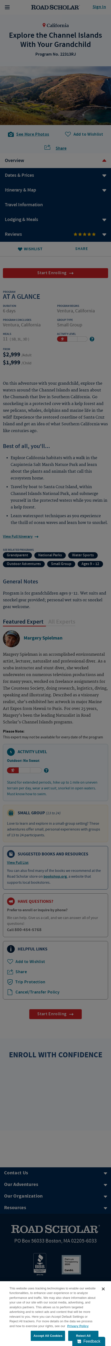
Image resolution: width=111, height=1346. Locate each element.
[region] (55, 1313)
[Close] (103, 1289)
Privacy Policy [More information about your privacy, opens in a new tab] (78, 1326)
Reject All (83, 1336)
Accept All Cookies (47, 1336)
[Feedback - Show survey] (88, 1341)
